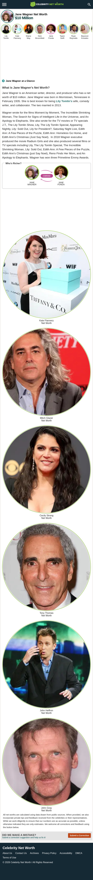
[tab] (46, 82)
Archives (34, 853)
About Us (7, 853)
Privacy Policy (49, 853)
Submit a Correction (79, 835)
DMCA (78, 853)
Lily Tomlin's (64, 101)
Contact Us (21, 853)
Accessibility (66, 853)
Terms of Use (9, 857)
